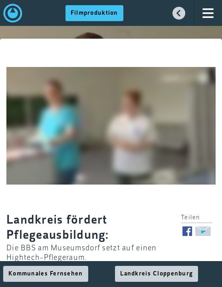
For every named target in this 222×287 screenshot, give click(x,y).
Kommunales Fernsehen (45, 274)
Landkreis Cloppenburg (156, 274)
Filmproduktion (94, 13)
